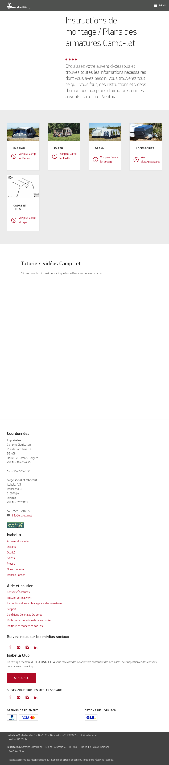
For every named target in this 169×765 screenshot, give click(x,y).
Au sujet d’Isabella (17, 541)
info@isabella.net (22, 515)
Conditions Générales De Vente (24, 614)
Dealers (11, 546)
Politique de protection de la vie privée (29, 620)
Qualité (11, 552)
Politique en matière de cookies (25, 626)
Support (11, 609)
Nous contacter (16, 569)
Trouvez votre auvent (19, 598)
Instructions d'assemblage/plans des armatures (34, 603)
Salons (11, 558)
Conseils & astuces (18, 592)
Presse (11, 563)
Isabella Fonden (16, 575)
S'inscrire (21, 678)
